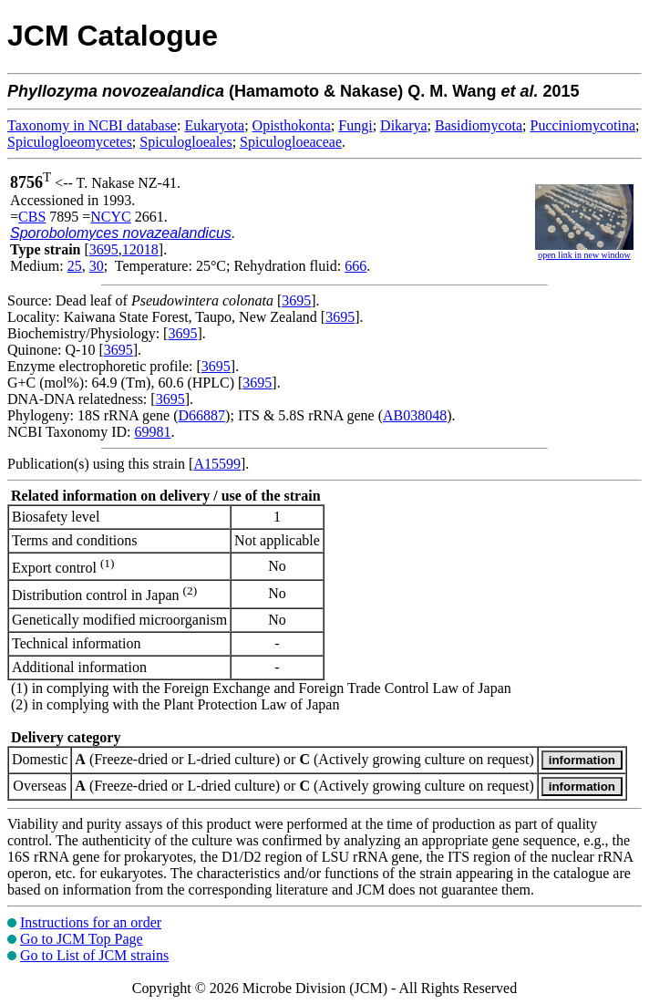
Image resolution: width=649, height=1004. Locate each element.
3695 (103, 249)
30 (96, 266)
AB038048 (415, 415)
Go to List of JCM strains (94, 955)
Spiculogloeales (185, 142)
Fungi (355, 125)
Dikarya (404, 125)
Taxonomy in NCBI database (92, 125)
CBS (32, 216)
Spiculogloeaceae (291, 142)
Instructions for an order (90, 922)
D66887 (202, 415)
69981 (152, 432)
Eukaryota (214, 125)
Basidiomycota (478, 125)
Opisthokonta (291, 125)
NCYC (110, 216)
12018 (140, 249)
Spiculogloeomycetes (69, 142)
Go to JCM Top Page (81, 939)
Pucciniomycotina (583, 125)
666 (355, 266)
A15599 (217, 463)
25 (74, 266)
